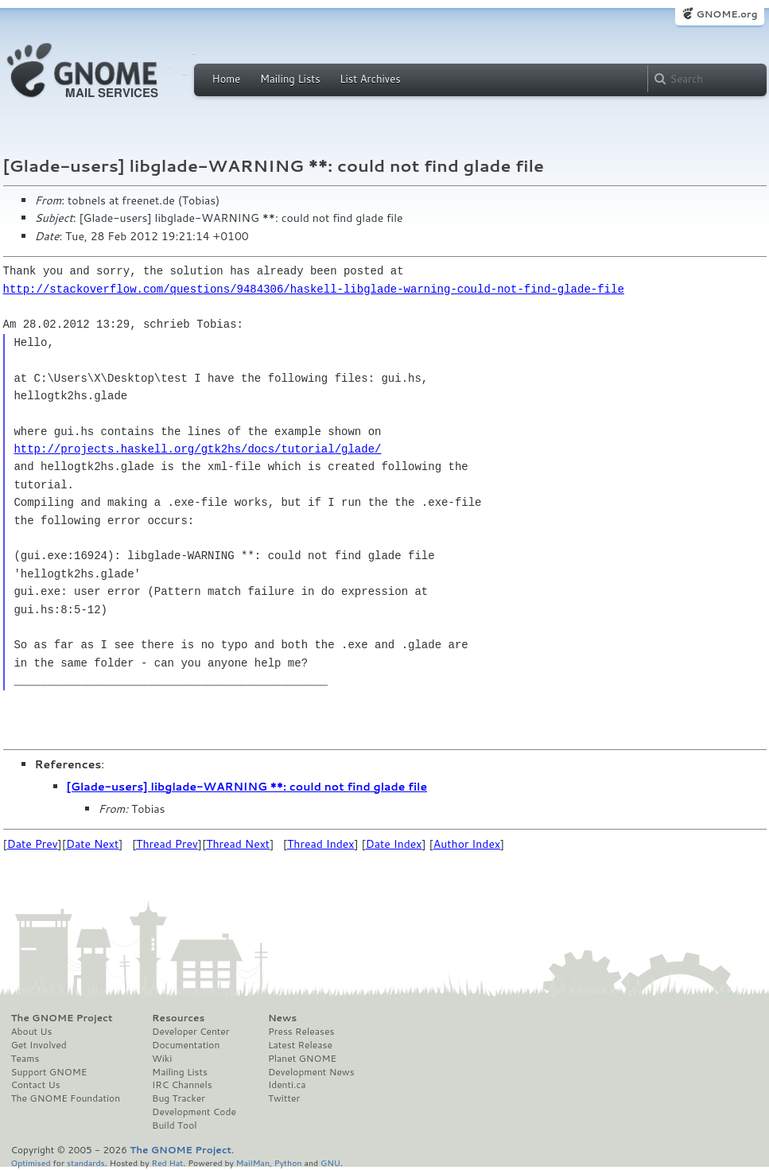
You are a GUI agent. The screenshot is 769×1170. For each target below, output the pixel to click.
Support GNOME (49, 1072)
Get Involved (39, 1045)
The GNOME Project (62, 1018)
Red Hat (167, 1162)
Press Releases (301, 1031)
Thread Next (238, 844)
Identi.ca (287, 1085)
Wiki (162, 1058)
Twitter (284, 1098)
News (282, 1018)
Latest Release (300, 1045)
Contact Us (35, 1085)
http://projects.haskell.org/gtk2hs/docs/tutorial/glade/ (197, 449)
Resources (178, 1018)
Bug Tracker (178, 1098)
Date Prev (32, 844)
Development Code (194, 1112)
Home (226, 79)
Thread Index (321, 844)
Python (288, 1162)
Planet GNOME (302, 1058)
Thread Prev (167, 844)
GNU (330, 1162)
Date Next (92, 844)
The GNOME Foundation (66, 1098)
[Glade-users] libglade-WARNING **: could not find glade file (247, 787)
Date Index (394, 844)
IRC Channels (182, 1085)
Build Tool (174, 1125)
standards (86, 1162)
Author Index (466, 844)
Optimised (31, 1162)
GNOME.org (726, 14)
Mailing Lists (290, 79)
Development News (311, 1072)
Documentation (185, 1045)
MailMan (253, 1162)
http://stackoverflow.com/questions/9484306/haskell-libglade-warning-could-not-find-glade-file (313, 289)
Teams (25, 1058)
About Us (31, 1031)
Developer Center (190, 1031)
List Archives (370, 79)
